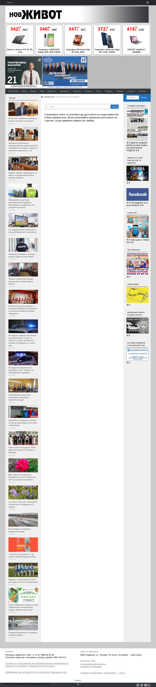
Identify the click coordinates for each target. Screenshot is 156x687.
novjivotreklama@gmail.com (93, 664)
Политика (77, 91)
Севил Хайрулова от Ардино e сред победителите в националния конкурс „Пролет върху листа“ (23, 607)
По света (131, 91)
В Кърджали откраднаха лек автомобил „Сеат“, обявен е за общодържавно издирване (21, 370)
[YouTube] (145, 685)
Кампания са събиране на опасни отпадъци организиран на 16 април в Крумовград (22, 422)
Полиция (108, 91)
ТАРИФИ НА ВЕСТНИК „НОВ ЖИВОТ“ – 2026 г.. (103, 673)
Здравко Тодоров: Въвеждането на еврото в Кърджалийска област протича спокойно (22, 175)
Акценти (33, 91)
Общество (51, 91)
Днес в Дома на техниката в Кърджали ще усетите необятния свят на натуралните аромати (22, 477)
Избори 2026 (13, 91)
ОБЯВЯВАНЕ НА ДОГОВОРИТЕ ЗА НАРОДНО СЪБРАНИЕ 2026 (36, 672)
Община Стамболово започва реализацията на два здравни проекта (20, 281)
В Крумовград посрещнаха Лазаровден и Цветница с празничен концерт (19, 397)
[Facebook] (137, 685)
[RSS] (149, 685)
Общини (119, 91)
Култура (88, 91)
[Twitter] (141, 685)
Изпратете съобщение (91, 667)
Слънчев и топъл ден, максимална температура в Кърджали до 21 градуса (22, 504)
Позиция (142, 91)
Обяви (41, 91)
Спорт (98, 91)
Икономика (64, 91)
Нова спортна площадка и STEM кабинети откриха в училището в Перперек (21, 450)
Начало (10, 2)
